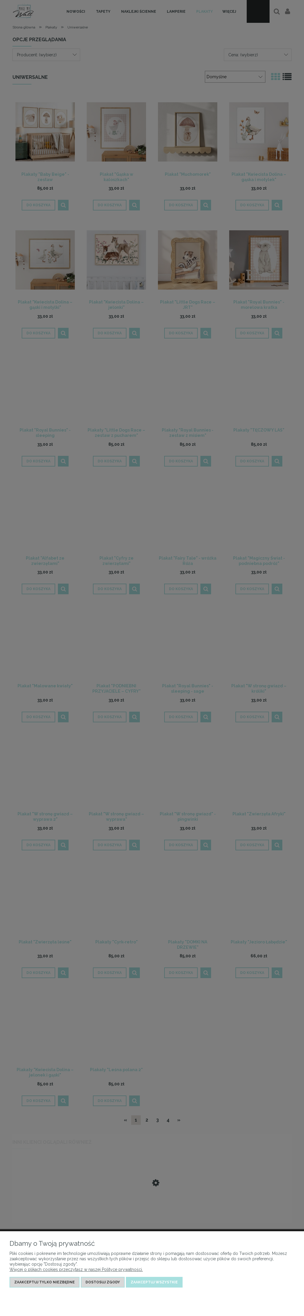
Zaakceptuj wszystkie (154, 1282)
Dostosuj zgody (103, 1282)
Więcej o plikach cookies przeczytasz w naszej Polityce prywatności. (76, 1269)
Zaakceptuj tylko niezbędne (44, 1282)
